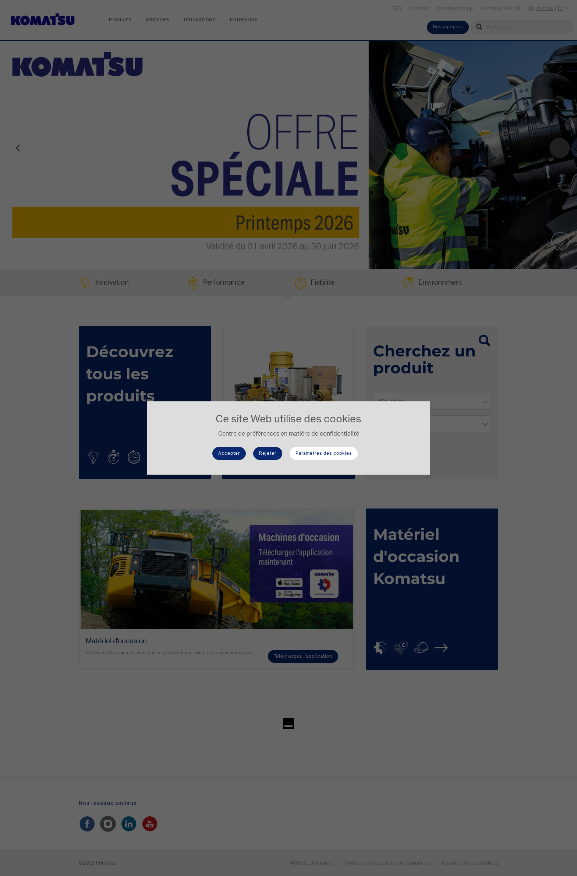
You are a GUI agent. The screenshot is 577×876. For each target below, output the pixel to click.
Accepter (229, 453)
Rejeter (267, 453)
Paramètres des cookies (323, 453)
